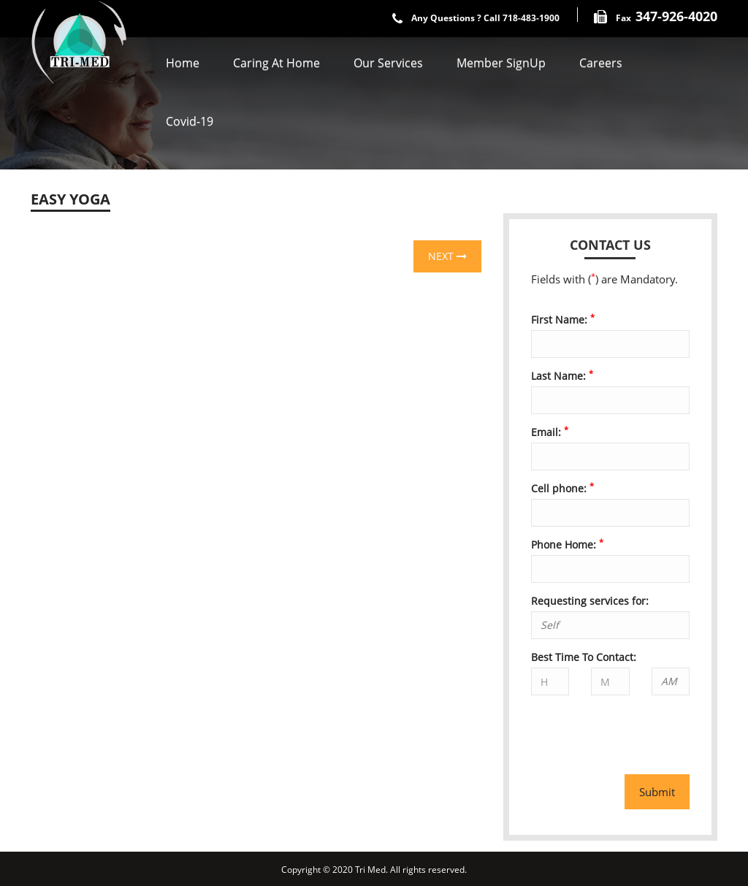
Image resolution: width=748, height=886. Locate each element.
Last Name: (562, 376)
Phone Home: (567, 544)
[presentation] (616, 728)
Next (447, 256)
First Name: (563, 319)
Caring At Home (276, 63)
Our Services (388, 63)
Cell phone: (562, 488)
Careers (600, 63)
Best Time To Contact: (583, 657)
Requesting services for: (590, 601)
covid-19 (189, 121)
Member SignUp (501, 63)
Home (182, 63)
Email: (549, 432)
